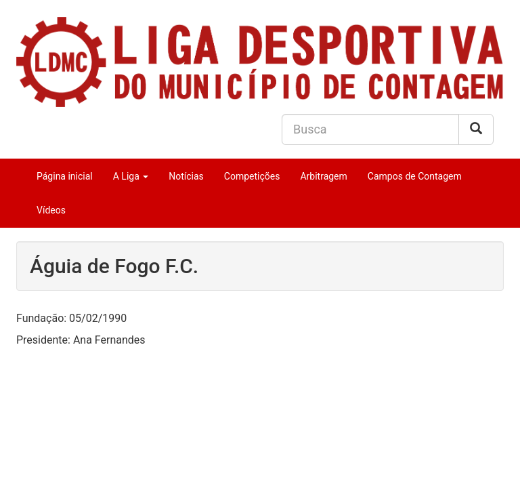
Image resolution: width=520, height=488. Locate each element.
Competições (252, 176)
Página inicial (65, 176)
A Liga (131, 176)
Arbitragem (323, 176)
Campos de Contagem (415, 176)
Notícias (186, 176)
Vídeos (51, 210)
